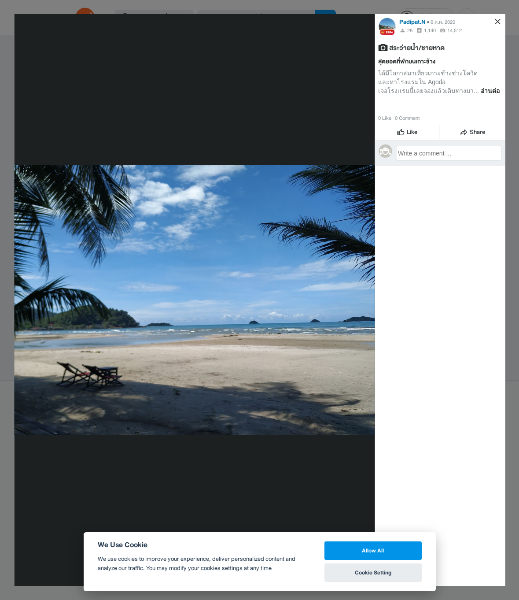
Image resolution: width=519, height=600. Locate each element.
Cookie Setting (373, 572)
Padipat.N (412, 21)
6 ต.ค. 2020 (443, 22)
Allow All (373, 550)
